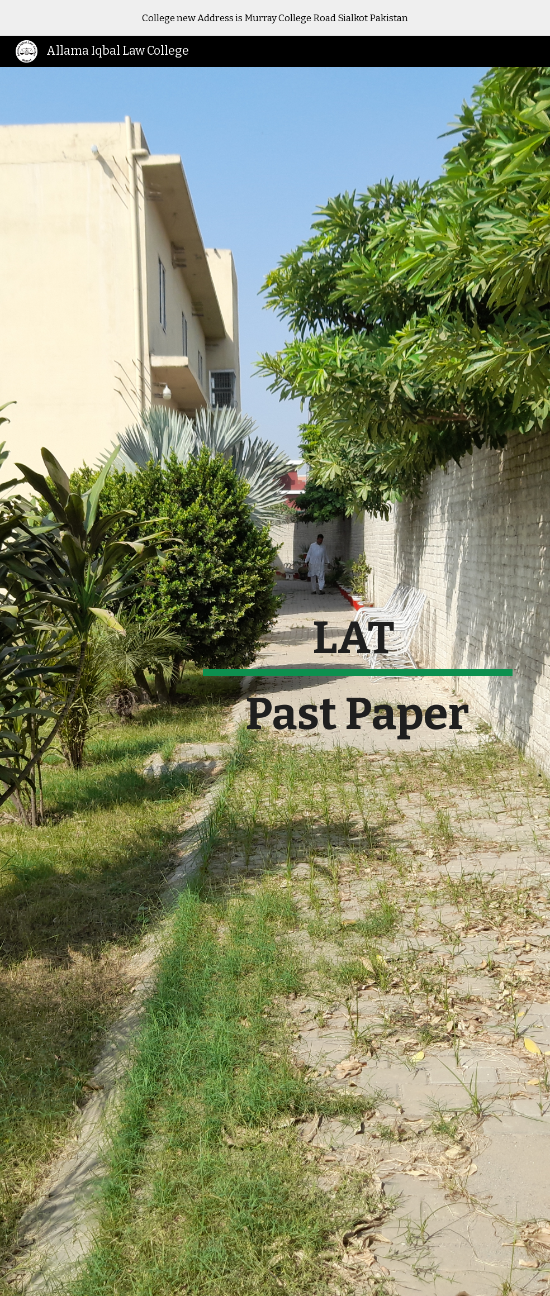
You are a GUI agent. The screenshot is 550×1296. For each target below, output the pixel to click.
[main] (357, 681)
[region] (275, 18)
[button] (275, 1275)
